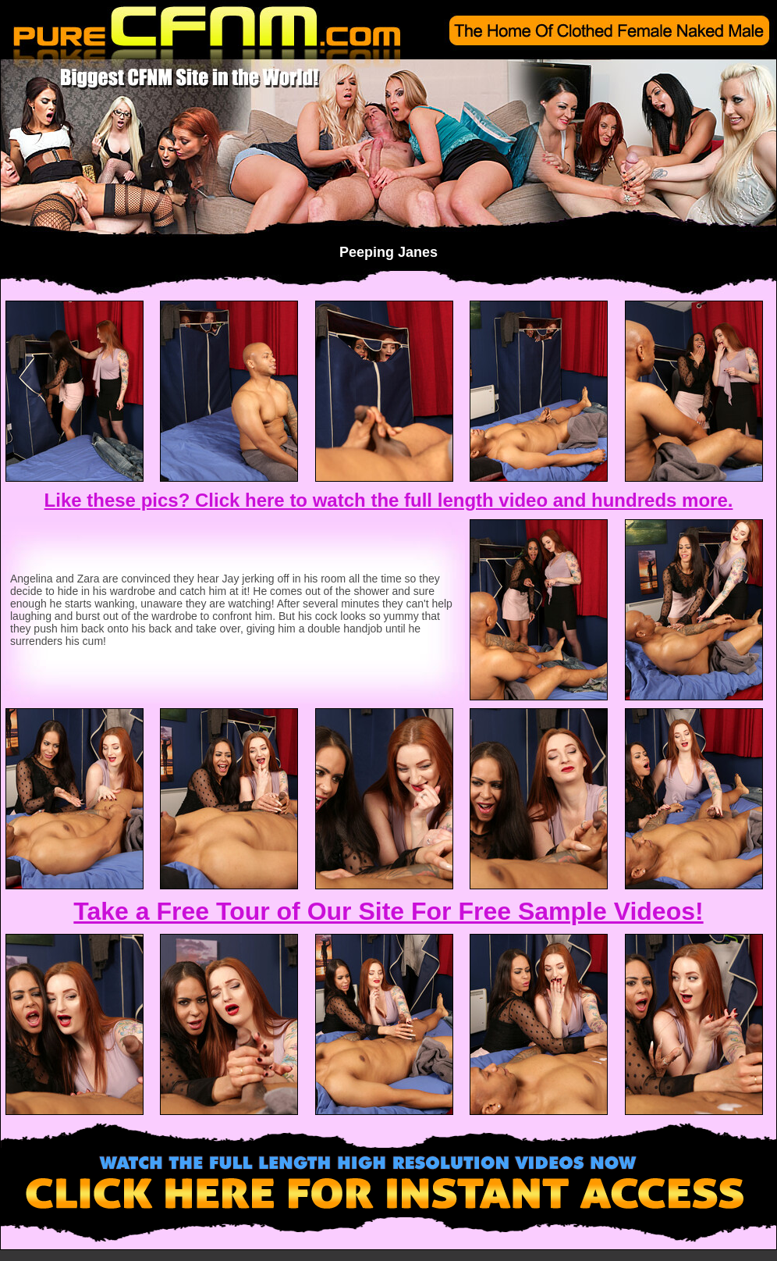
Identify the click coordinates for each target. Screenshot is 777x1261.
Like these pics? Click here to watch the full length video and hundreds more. (388, 500)
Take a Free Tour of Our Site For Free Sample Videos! (388, 911)
